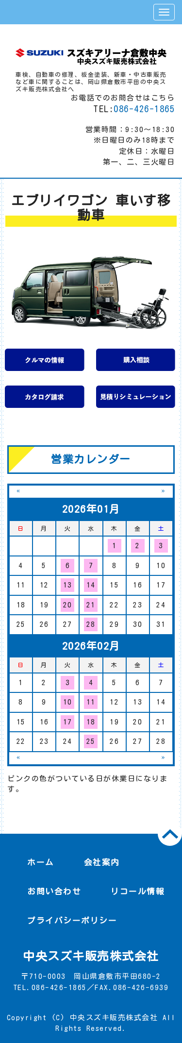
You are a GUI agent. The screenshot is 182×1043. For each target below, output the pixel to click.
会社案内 (102, 862)
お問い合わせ (54, 891)
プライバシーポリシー (72, 920)
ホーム (40, 862)
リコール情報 (138, 891)
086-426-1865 (144, 108)
